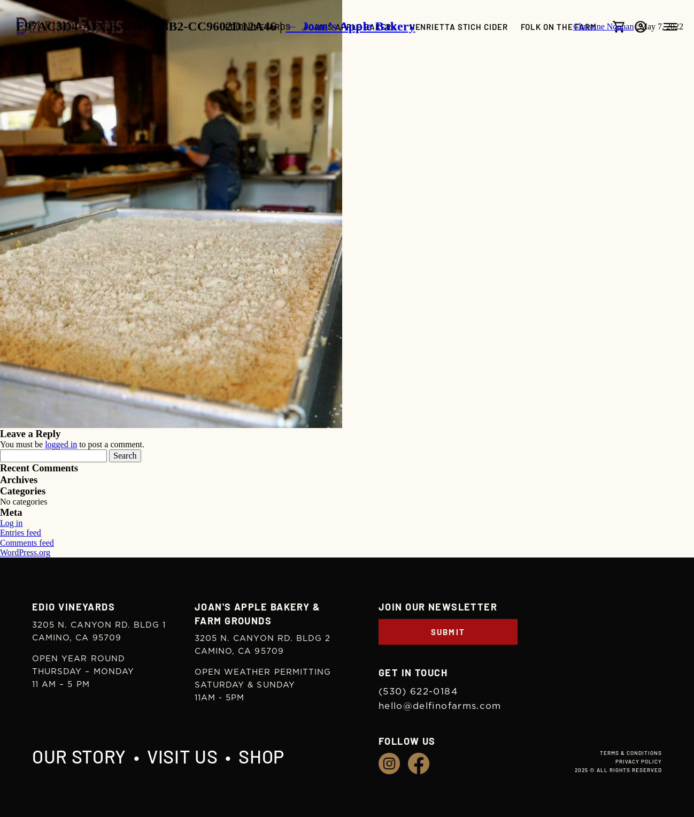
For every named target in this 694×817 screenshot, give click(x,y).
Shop (261, 756)
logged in (61, 444)
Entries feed (20, 532)
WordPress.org (25, 552)
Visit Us (182, 756)
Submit (448, 632)
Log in (11, 523)
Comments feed (27, 542)
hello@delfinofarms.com (440, 706)
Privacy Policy (638, 761)
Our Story (79, 756)
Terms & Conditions (631, 753)
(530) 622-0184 (418, 691)
